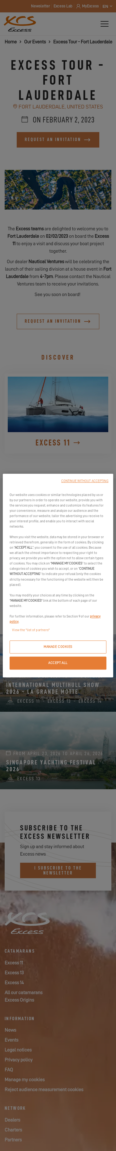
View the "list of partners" (30, 630)
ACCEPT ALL (58, 663)
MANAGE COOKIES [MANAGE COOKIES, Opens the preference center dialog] (58, 647)
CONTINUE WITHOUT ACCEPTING (85, 481)
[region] (58, 575)
